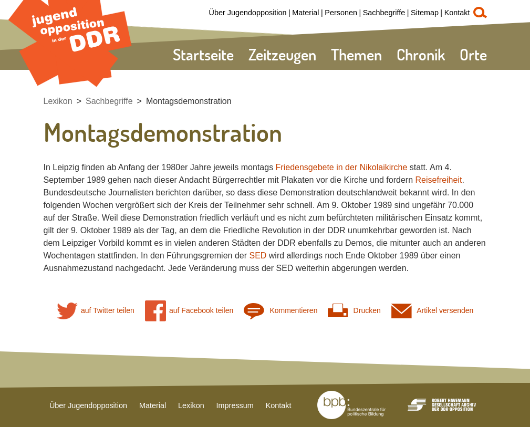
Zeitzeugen (282, 54)
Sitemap (425, 12)
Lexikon (58, 101)
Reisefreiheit (438, 179)
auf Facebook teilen (189, 310)
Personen (341, 12)
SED (257, 255)
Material (305, 12)
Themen (356, 54)
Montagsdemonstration (189, 101)
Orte (473, 54)
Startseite (203, 54)
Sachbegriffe (384, 12)
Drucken (354, 310)
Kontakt (457, 12)
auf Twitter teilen (95, 310)
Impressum (235, 405)
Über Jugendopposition (248, 12)
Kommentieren (280, 310)
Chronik (421, 54)
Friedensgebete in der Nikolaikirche (342, 167)
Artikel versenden (432, 310)
